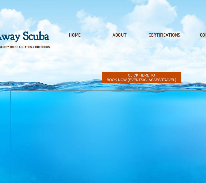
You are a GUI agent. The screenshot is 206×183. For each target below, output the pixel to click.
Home (75, 35)
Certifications (164, 35)
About (119, 35)
